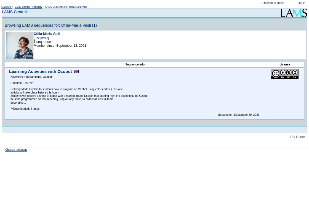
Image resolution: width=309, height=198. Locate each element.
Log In (301, 2)
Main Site (6, 7)
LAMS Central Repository (28, 7)
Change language (16, 149)
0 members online (273, 2)
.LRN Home (296, 137)
